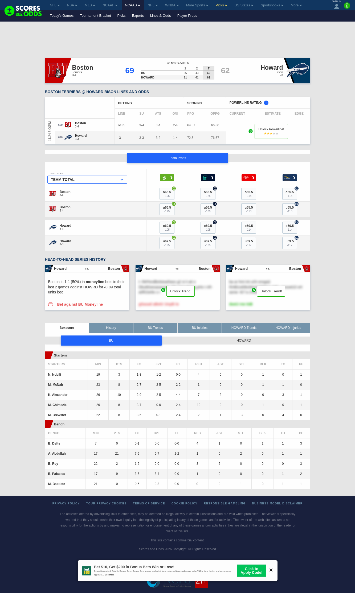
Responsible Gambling (225, 503)
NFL (55, 5)
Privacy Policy (66, 503)
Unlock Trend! (180, 291)
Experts (138, 16)
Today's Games (62, 16)
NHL (153, 5)
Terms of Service (149, 503)
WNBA (172, 5)
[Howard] (81, 135)
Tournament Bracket (95, 16)
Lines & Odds (160, 16)
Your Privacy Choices (106, 503)
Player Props (187, 16)
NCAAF (110, 5)
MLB (90, 5)
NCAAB (132, 5)
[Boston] (80, 123)
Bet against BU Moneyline (80, 304)
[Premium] (347, 7)
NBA (72, 5)
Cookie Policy (185, 503)
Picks (121, 16)
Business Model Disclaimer (277, 503)
